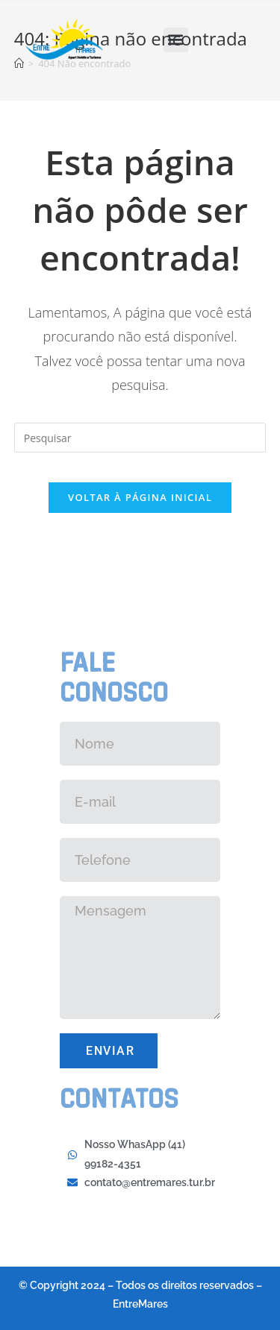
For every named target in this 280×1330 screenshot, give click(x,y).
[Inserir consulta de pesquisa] (140, 438)
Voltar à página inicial (140, 497)
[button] (176, 40)
